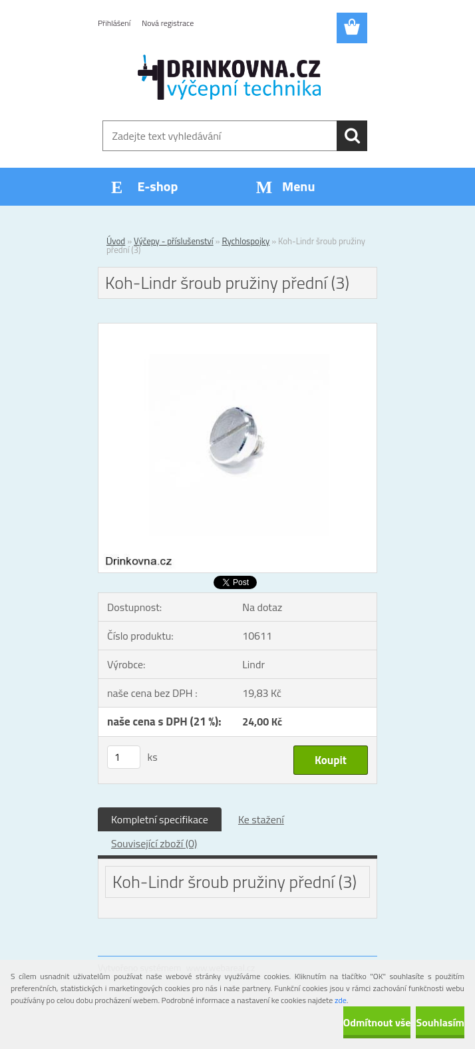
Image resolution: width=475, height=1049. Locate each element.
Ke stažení (261, 819)
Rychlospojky (245, 241)
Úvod (115, 241)
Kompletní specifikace (159, 819)
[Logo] (229, 77)
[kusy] (123, 757)
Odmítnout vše (377, 1022)
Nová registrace (168, 23)
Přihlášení (114, 23)
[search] (352, 135)
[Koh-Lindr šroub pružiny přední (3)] (237, 329)
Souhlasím (440, 1022)
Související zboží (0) (154, 843)
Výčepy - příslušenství (174, 241)
